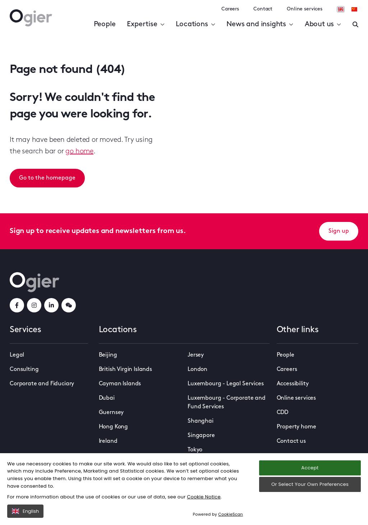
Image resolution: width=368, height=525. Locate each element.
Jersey (196, 355)
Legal (17, 355)
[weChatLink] (68, 305)
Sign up (338, 231)
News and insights (259, 24)
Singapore (201, 435)
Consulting (24, 369)
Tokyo (195, 450)
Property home (296, 427)
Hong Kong (113, 427)
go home (79, 151)
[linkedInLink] (51, 305)
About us (323, 24)
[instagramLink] (34, 305)
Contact (262, 9)
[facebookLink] (17, 305)
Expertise (145, 24)
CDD (283, 412)
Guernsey (111, 412)
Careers (230, 9)
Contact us (291, 441)
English (25, 511)
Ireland (108, 441)
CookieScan (230, 514)
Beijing (108, 355)
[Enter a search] (355, 24)
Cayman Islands (120, 384)
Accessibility (293, 384)
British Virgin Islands (125, 369)
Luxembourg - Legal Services (226, 384)
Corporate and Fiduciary (42, 384)
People (105, 24)
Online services (304, 9)
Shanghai (200, 421)
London (197, 369)
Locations (195, 24)
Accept (309, 467)
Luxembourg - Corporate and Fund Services (227, 402)
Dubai (107, 398)
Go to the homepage (47, 178)
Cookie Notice (204, 496)
